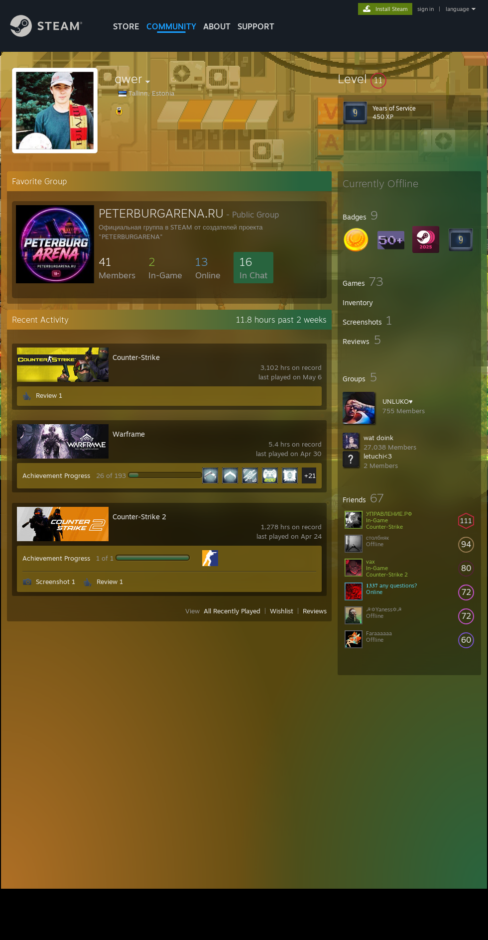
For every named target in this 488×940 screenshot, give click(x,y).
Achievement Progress (56, 475)
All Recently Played (232, 611)
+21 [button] (310, 475)
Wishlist (281, 611)
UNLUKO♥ (397, 401)
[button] (409, 79)
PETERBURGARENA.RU (161, 213)
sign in (425, 8)
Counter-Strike (136, 357)
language (457, 8)
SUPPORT (256, 26)
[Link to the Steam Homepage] (54, 34)
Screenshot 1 (55, 582)
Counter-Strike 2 (139, 516)
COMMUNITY (171, 26)
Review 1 (49, 395)
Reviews (315, 611)
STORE (126, 26)
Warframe (129, 434)
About (217, 26)
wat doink (378, 438)
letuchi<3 (378, 456)
